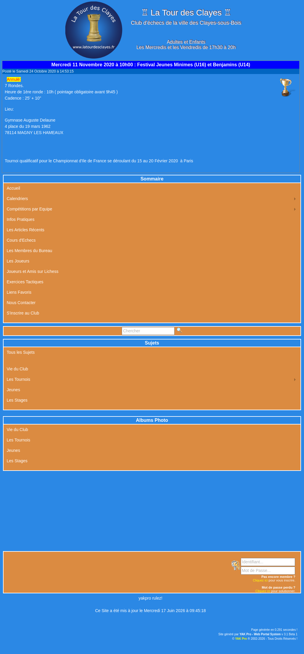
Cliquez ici (260, 580)
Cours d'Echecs (21, 240)
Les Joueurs (18, 261)
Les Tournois (18, 379)
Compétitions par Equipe (29, 209)
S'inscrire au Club (23, 313)
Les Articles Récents (26, 229)
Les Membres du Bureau (29, 250)
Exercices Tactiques (25, 281)
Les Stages (17, 400)
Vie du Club (17, 369)
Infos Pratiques (20, 219)
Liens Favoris (19, 292)
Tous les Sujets (21, 352)
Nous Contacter (21, 302)
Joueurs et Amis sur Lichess (32, 271)
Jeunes (13, 389)
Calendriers (17, 198)
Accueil (13, 188)
